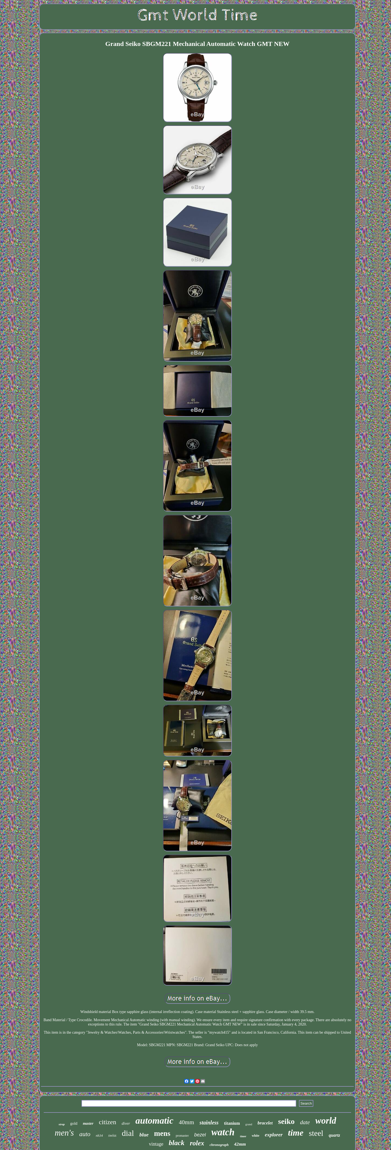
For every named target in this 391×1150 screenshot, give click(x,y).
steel (316, 1133)
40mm (186, 1122)
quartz (334, 1135)
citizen (107, 1122)
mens (162, 1133)
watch (223, 1132)
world (325, 1121)
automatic (154, 1120)
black (176, 1143)
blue (144, 1134)
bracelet (265, 1123)
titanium (232, 1123)
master (88, 1123)
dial (128, 1133)
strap (62, 1124)
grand (248, 1124)
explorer (273, 1134)
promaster (182, 1135)
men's (64, 1132)
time (296, 1132)
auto (84, 1134)
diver (126, 1123)
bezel (200, 1134)
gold (73, 1123)
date (305, 1122)
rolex (197, 1143)
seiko (286, 1121)
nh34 (99, 1135)
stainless (209, 1123)
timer (243, 1136)
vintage (156, 1144)
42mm (240, 1144)
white (255, 1135)
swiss (112, 1135)
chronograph (219, 1145)
